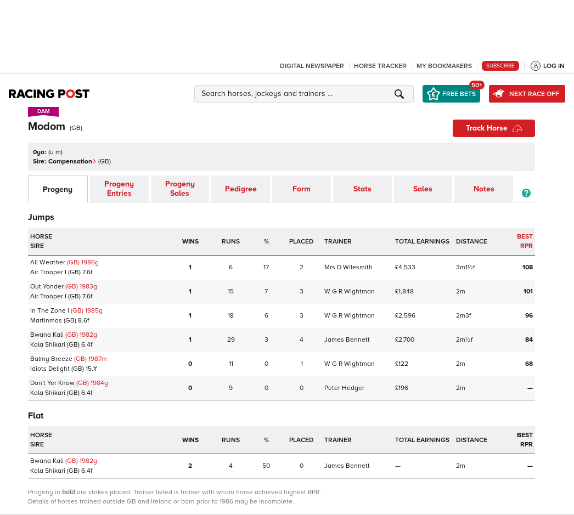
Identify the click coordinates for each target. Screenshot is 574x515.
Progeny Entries (119, 188)
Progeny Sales (180, 188)
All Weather (47, 262)
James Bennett (347, 340)
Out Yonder (47, 286)
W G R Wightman (349, 291)
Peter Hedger (344, 388)
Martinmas (46, 320)
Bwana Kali (47, 335)
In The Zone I (49, 311)
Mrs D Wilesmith (348, 267)
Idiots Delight (50, 369)
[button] (306, 94)
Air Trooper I (48, 272)
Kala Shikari (47, 345)
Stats (362, 189)
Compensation (72, 161)
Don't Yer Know (52, 383)
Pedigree (241, 189)
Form (301, 189)
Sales (422, 189)
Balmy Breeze (51, 359)
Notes (484, 189)
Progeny (57, 189)
